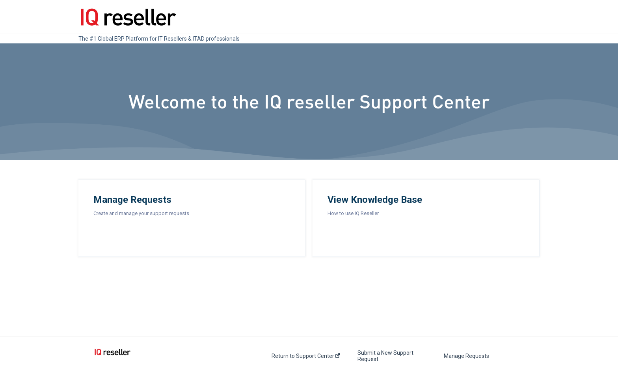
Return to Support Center (306, 356)
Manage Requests (466, 356)
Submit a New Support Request (385, 356)
